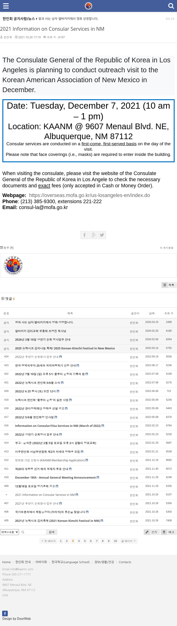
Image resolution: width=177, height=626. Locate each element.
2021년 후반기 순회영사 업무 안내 (37, 504)
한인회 (8, 37)
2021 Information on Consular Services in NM (52, 29)
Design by (16, 618)
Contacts (125, 562)
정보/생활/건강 (104, 562)
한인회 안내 (23, 562)
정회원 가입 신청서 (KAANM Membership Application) (50, 460)
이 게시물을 (166, 247)
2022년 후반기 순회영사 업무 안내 (37, 357)
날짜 (152, 313)
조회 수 (168, 313)
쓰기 (150, 532)
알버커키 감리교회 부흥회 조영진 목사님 (40, 331)
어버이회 (41, 562)
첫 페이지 (48, 541)
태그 (167, 532)
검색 (52, 532)
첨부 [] (6, 248)
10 (115, 541)
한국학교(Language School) (71, 562)
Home (6, 562)
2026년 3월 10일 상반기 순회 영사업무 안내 (43, 340)
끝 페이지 (128, 541)
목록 (167, 285)
